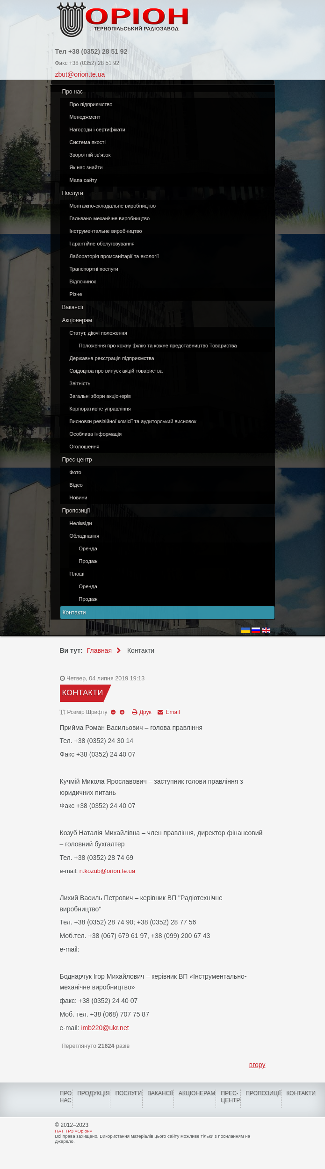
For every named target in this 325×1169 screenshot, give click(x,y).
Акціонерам (77, 320)
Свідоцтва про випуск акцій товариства (116, 371)
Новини (78, 497)
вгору (257, 1064)
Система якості (88, 142)
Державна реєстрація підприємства (112, 358)
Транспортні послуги (94, 269)
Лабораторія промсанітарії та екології (114, 256)
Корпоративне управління (100, 408)
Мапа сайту (83, 180)
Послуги (72, 193)
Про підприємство (91, 104)
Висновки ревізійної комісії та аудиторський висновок (133, 421)
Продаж (88, 561)
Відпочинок (83, 281)
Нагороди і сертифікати (97, 129)
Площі (77, 574)
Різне (76, 294)
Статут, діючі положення (98, 333)
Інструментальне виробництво (106, 231)
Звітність (80, 383)
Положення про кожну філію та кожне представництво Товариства (158, 345)
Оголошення (85, 446)
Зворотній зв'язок (90, 155)
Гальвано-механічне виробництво (110, 218)
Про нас (72, 91)
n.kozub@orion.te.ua (107, 870)
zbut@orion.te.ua (80, 74)
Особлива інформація (96, 434)
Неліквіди (81, 523)
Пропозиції (76, 510)
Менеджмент (85, 117)
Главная (99, 650)
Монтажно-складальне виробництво (113, 206)
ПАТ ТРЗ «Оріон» (73, 1130)
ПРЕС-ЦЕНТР (230, 1097)
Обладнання (85, 536)
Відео (76, 485)
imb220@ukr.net (105, 1028)
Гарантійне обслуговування (102, 243)
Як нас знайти (86, 167)
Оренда (88, 548)
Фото (75, 472)
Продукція (93, 1093)
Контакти (74, 612)
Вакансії (73, 307)
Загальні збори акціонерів (100, 396)
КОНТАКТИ (301, 1093)
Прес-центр (77, 459)
